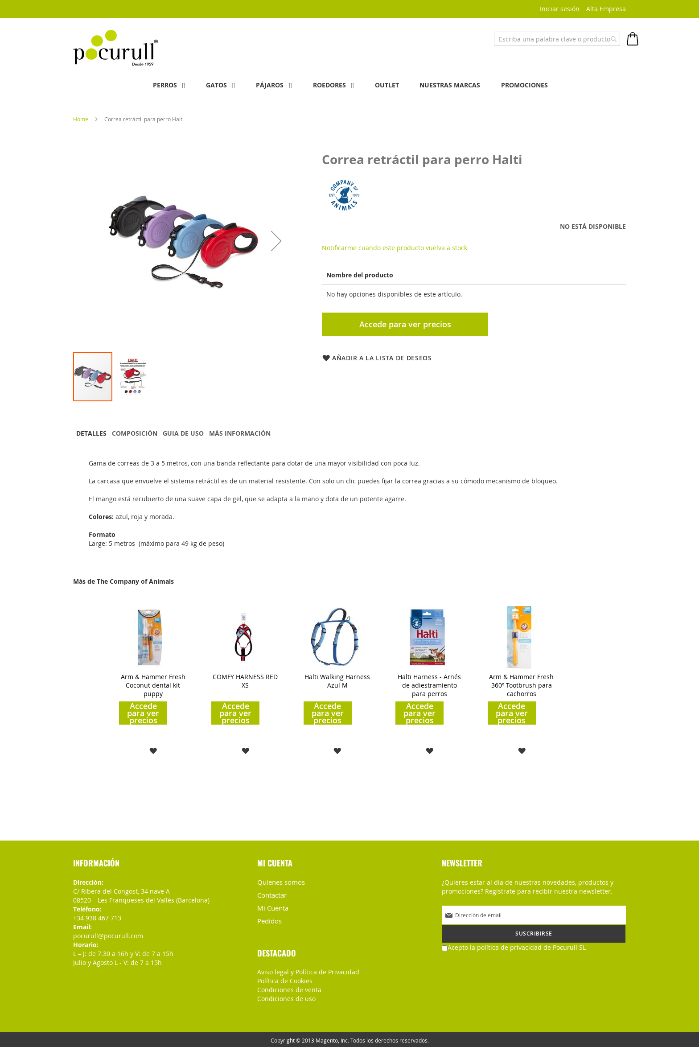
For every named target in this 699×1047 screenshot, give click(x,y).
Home (80, 118)
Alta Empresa (606, 8)
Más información (250, 433)
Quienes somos (280, 882)
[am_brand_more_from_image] (150, 665)
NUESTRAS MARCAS (457, 85)
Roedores (329, 85)
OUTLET (390, 85)
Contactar (271, 894)
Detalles (93, 433)
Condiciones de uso (286, 997)
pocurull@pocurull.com (108, 935)
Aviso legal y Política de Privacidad (308, 970)
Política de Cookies (284, 979)
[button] (276, 240)
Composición (139, 433)
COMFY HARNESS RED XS (245, 680)
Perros (155, 85)
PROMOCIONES (534, 85)
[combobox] (557, 39)
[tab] (92, 434)
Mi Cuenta (272, 907)
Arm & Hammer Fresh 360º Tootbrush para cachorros (521, 684)
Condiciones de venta (289, 988)
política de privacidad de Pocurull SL (531, 947)
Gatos (209, 85)
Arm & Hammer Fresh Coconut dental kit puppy (153, 684)
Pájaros (266, 85)
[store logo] (115, 46)
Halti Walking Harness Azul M (337, 680)
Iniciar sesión (560, 8)
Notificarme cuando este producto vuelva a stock (394, 247)
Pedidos (269, 919)
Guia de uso (190, 433)
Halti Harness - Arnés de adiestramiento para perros (429, 684)
